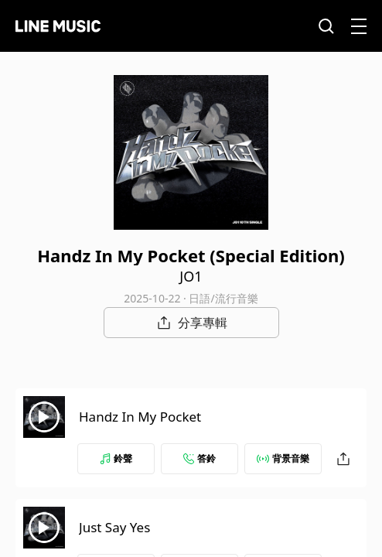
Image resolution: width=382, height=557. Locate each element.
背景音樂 (283, 458)
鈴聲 (116, 458)
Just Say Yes (114, 527)
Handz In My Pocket (140, 416)
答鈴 (199, 458)
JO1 (190, 276)
